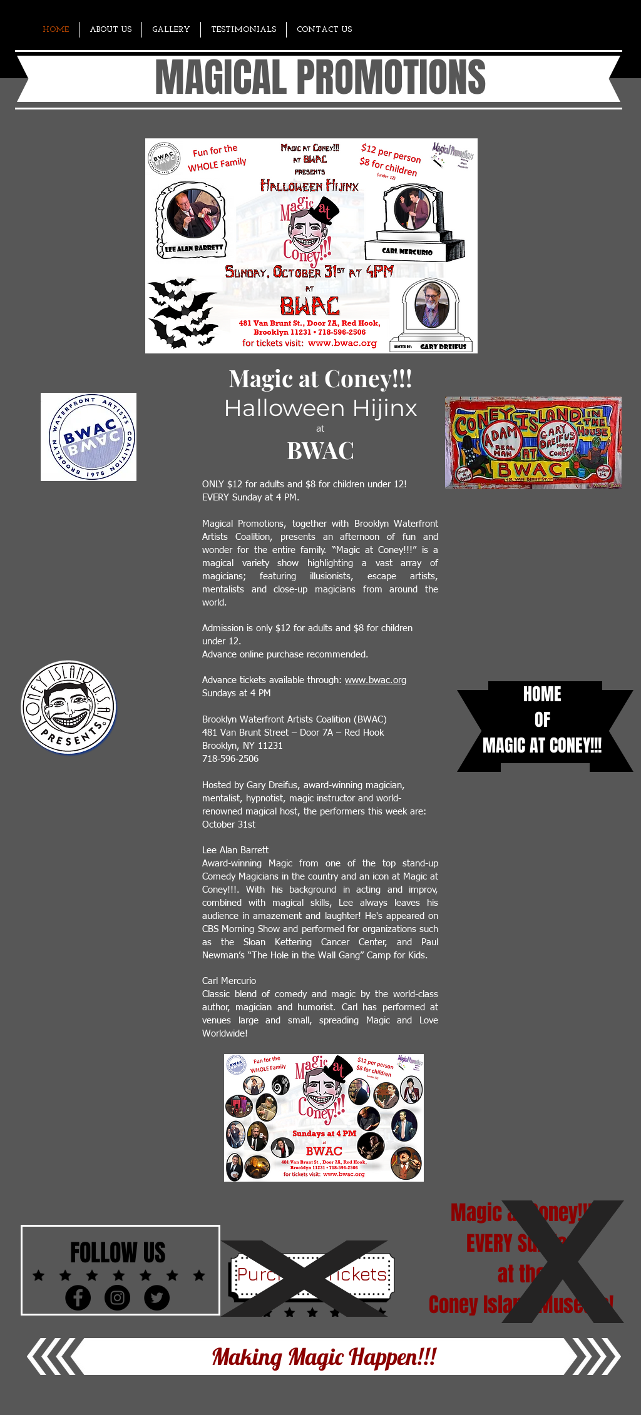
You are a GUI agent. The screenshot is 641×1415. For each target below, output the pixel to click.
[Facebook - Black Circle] (78, 1298)
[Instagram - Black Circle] (117, 1298)
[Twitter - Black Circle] (157, 1298)
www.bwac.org (375, 680)
